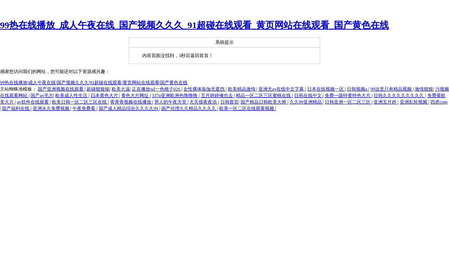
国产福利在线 (16, 108)
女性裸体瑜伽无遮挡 (204, 89)
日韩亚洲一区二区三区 (348, 102)
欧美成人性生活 (71, 95)
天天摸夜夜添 (203, 102)
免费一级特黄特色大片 (348, 95)
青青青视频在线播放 (131, 102)
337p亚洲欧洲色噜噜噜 (175, 95)
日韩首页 (229, 102)
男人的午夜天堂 (171, 102)
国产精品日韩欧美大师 (264, 102)
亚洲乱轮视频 (414, 102)
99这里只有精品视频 (391, 89)
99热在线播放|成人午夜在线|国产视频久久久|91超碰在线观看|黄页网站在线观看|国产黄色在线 (94, 82)
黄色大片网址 (135, 95)
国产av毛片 (41, 95)
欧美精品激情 (242, 89)
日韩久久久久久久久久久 (399, 95)
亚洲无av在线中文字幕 (281, 89)
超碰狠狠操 (98, 89)
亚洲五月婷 (386, 102)
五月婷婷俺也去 (217, 95)
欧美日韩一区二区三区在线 (80, 102)
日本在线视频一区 (326, 89)
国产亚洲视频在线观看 (61, 89)
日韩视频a (357, 89)
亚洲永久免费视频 (52, 108)
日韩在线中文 (308, 95)
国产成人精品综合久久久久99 (129, 108)
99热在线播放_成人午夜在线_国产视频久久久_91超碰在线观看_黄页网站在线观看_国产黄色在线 (194, 25)
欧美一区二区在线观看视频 (247, 108)
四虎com (438, 102)
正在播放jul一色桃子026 (156, 89)
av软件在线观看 (33, 102)
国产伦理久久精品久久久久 (189, 108)
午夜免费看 (84, 108)
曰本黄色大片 (105, 95)
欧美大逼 (121, 89)
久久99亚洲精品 (306, 102)
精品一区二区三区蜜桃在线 (264, 95)
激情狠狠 (424, 89)
